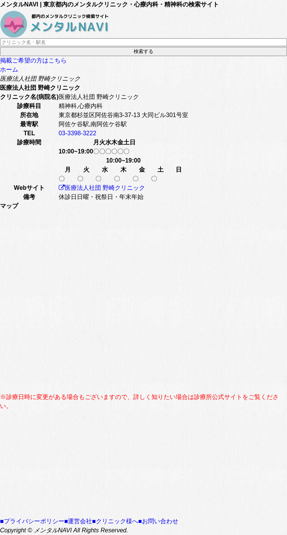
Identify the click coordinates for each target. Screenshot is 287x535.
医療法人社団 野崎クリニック (102, 188)
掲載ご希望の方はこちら (33, 60)
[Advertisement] (143, 464)
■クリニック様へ (115, 521)
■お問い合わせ (158, 521)
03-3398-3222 (78, 133)
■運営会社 (78, 521)
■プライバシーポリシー (32, 521)
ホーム (9, 69)
